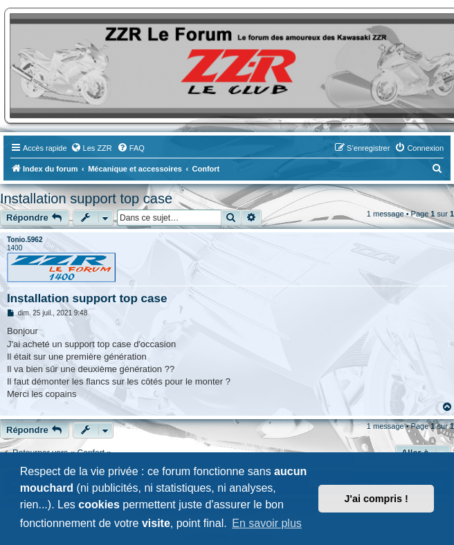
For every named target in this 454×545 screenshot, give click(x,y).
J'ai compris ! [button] (376, 498)
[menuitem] (91, 148)
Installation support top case (86, 198)
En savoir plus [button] (267, 523)
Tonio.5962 (25, 239)
